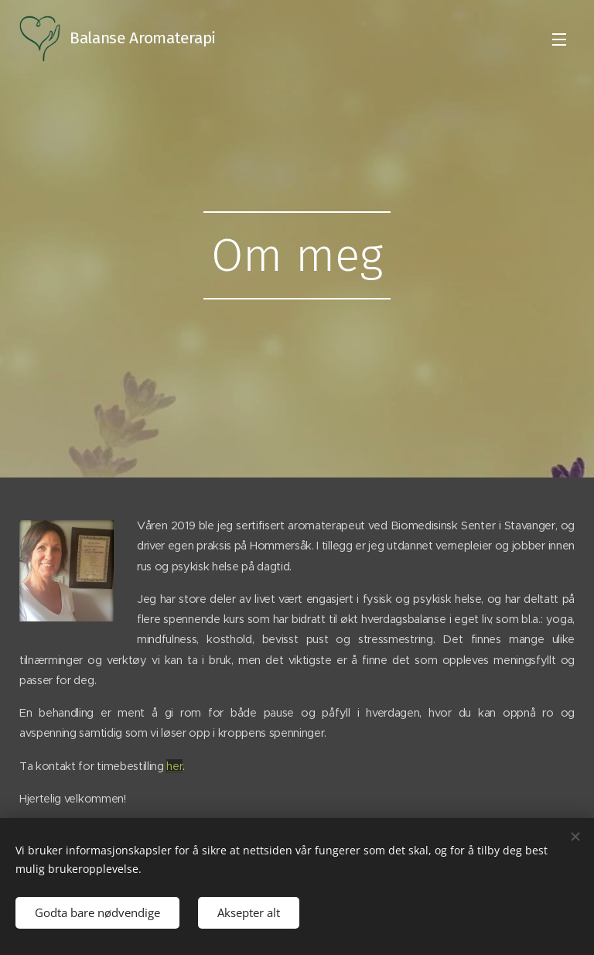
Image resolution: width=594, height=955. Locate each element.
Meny (559, 39)
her (174, 766)
